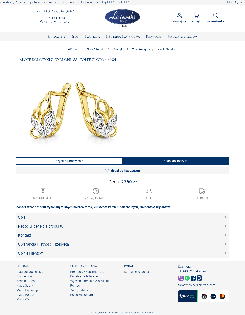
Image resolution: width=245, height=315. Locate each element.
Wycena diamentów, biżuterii (89, 281)
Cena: (122, 181)
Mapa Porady (25, 295)
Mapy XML (23, 299)
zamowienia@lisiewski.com (196, 285)
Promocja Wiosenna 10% (87, 272)
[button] (96, 194)
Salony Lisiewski (55, 22)
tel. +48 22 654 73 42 (192, 271)
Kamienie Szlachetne (138, 272)
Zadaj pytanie (79, 290)
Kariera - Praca (26, 281)
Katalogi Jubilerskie (29, 272)
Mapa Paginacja (27, 290)
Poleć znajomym (81, 295)
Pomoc (75, 285)
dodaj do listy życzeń (122, 171)
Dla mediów (24, 276)
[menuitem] (56, 36)
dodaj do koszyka (176, 161)
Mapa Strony (25, 285)
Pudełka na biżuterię (84, 276)
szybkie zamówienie (69, 161)
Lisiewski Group (116, 312)
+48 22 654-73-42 (55, 11)
